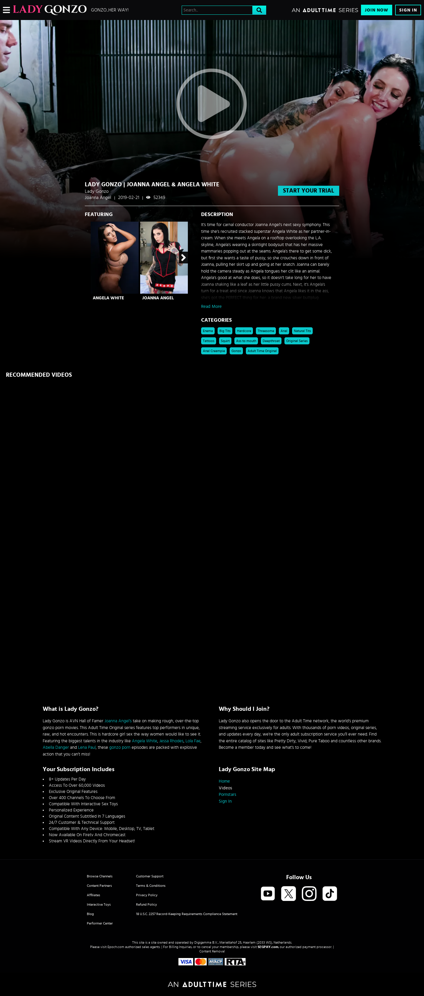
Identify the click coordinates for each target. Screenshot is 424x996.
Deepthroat (271, 341)
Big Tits (225, 331)
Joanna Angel (158, 298)
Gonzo (236, 351)
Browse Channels (99, 876)
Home (224, 781)
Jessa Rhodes (171, 741)
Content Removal (212, 951)
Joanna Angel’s (118, 721)
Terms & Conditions (150, 885)
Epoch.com (115, 947)
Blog (90, 914)
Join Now (376, 10)
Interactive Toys (99, 904)
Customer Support (149, 876)
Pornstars (227, 794)
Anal (284, 331)
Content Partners (99, 885)
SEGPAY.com (268, 947)
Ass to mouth (246, 341)
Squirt (225, 341)
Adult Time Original (262, 351)
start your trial (308, 191)
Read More (211, 306)
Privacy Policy (147, 895)
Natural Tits (302, 331)
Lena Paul (87, 747)
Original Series (297, 341)
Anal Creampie (214, 351)
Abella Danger (56, 747)
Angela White (108, 298)
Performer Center (100, 923)
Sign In (408, 10)
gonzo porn (119, 747)
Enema (208, 331)
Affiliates (93, 895)
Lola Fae (193, 741)
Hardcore (244, 331)
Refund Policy (146, 904)
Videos (225, 788)
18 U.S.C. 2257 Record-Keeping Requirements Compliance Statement (186, 914)
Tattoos (208, 341)
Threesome (266, 331)
